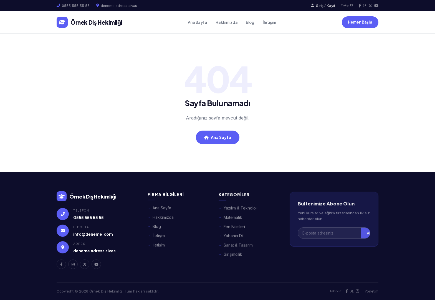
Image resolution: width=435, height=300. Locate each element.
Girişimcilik (233, 259)
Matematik (233, 222)
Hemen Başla (360, 22)
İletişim (269, 22)
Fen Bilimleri (234, 231)
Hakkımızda (227, 22)
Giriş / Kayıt (323, 6)
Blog (250, 22)
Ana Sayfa (197, 22)
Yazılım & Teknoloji (240, 212)
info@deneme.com (93, 235)
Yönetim (371, 291)
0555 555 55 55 (76, 6)
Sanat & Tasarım (238, 250)
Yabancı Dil (234, 240)
